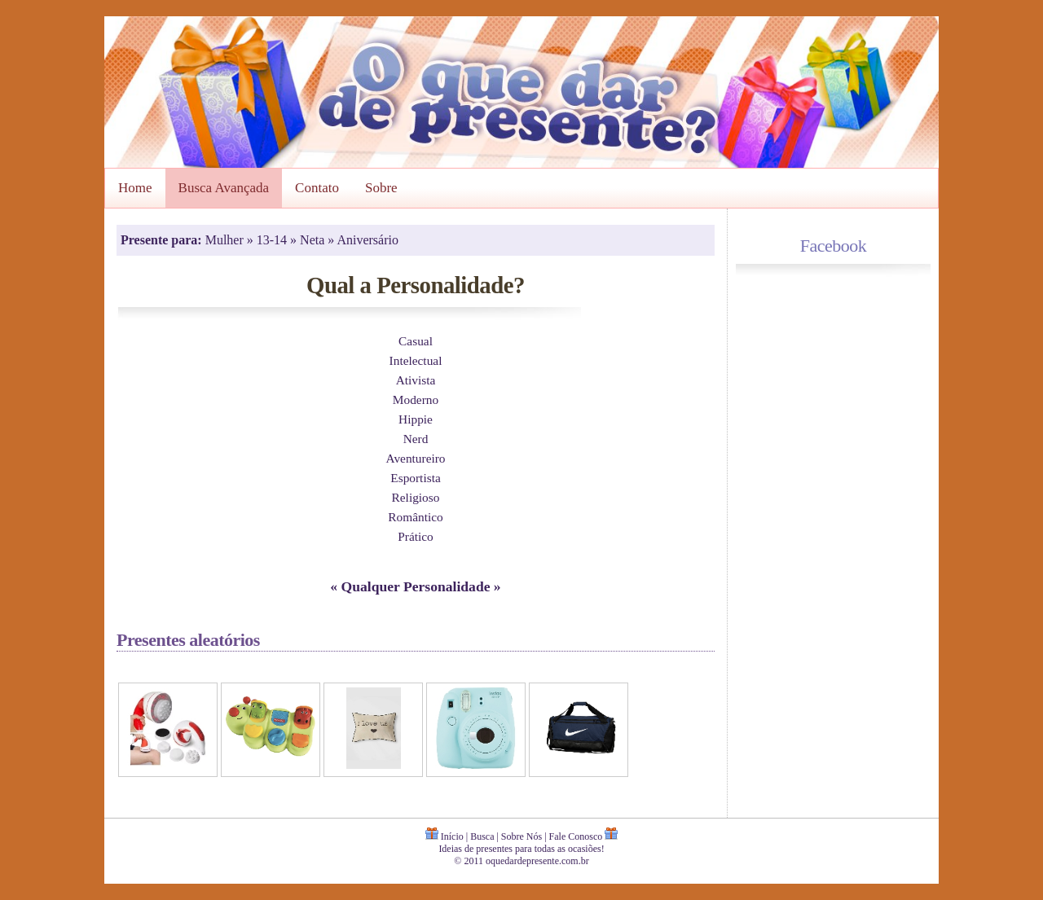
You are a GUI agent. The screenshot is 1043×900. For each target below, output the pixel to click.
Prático (415, 536)
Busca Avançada (224, 187)
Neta (314, 240)
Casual (415, 341)
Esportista (415, 478)
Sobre (381, 187)
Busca (482, 836)
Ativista (416, 380)
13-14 (273, 240)
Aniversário (367, 240)
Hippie (415, 419)
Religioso (416, 497)
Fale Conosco (576, 836)
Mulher (226, 240)
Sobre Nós (521, 836)
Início (452, 836)
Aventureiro (415, 458)
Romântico (415, 517)
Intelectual (415, 360)
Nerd (416, 439)
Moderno (415, 399)
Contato (317, 187)
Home (135, 187)
